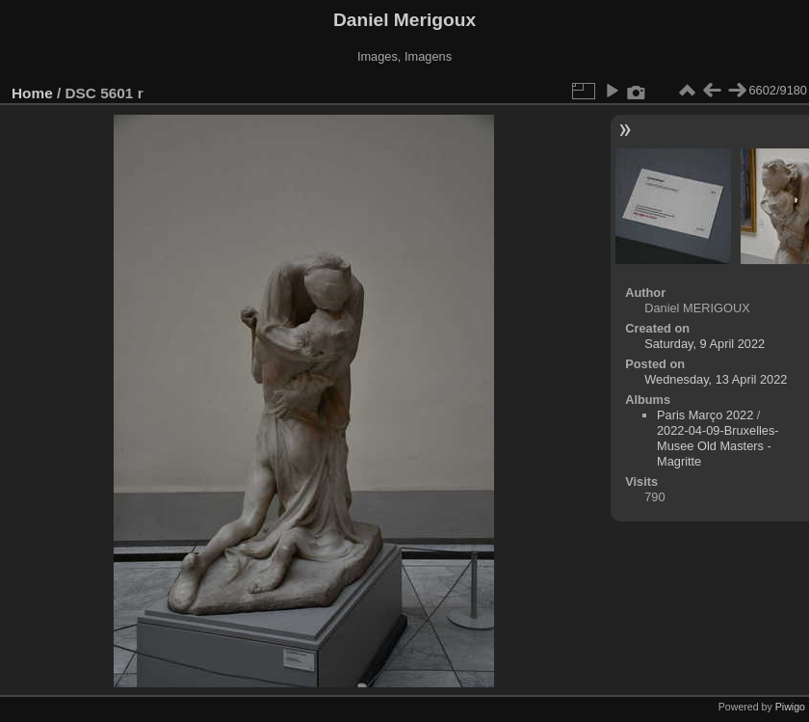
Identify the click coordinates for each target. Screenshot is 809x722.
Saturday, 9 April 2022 (704, 343)
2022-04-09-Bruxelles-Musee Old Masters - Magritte (718, 445)
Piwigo (790, 706)
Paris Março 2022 (705, 415)
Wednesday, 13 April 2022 (715, 379)
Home (32, 93)
